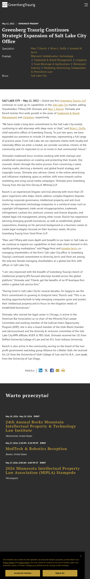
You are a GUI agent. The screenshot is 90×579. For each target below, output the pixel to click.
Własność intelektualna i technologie (52, 56)
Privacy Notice (8, 568)
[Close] (81, 562)
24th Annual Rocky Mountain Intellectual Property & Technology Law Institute (41, 429)
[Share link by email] (57, 370)
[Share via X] (46, 371)
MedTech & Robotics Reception (36, 450)
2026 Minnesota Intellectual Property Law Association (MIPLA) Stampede (43, 473)
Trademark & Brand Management (53, 60)
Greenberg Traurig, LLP (73, 100)
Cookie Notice (24, 568)
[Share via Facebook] (52, 371)
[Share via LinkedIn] (40, 371)
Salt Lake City (38, 75)
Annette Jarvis (69, 248)
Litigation (81, 60)
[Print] (63, 370)
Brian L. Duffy (58, 48)
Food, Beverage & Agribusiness (52, 64)
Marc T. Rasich (39, 48)
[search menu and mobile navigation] (86, 5)
